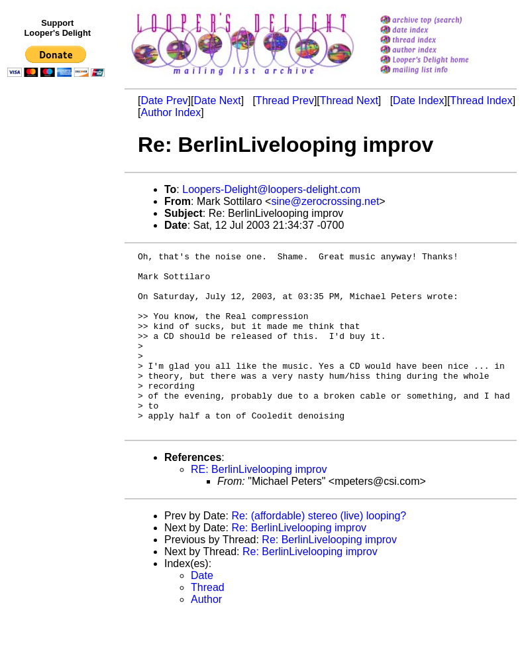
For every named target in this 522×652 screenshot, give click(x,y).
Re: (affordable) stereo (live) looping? (318, 551)
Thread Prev (285, 100)
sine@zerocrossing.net (325, 201)
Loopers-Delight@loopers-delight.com (271, 189)
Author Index (170, 112)
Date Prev (163, 100)
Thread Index (481, 100)
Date (202, 611)
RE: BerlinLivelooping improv (259, 505)
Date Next (216, 100)
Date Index (418, 100)
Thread (208, 623)
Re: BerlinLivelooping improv (298, 563)
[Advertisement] (58, 356)
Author (206, 635)
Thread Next (349, 100)
